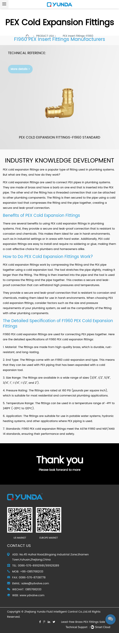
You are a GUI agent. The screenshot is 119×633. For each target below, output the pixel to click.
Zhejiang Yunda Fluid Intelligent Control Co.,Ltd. (56, 612)
